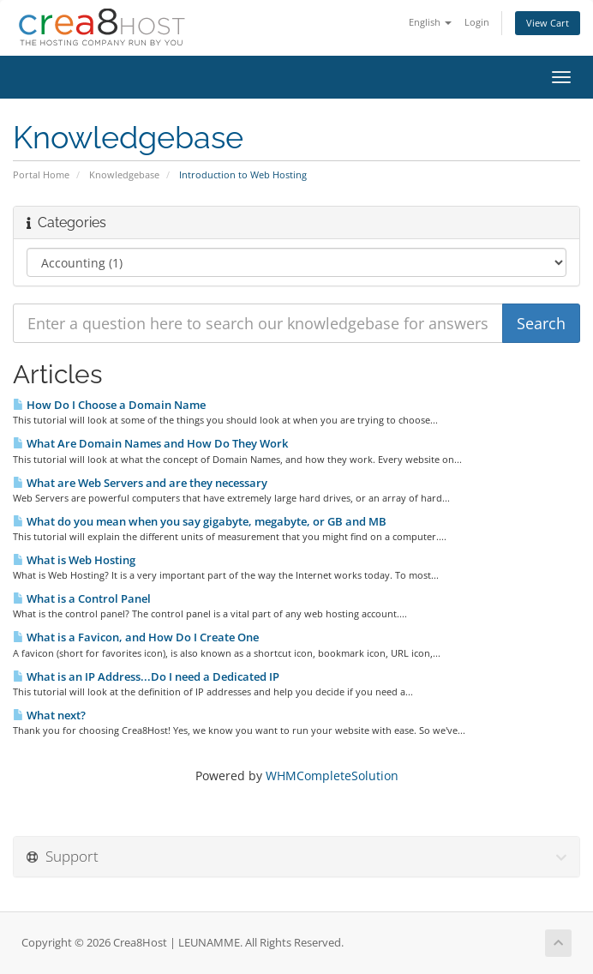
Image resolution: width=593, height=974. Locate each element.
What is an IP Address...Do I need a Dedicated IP (146, 676)
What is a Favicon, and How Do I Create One (136, 637)
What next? (49, 715)
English (430, 21)
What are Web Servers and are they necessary (140, 482)
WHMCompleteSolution (332, 775)
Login (476, 21)
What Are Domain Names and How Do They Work (150, 443)
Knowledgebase (124, 174)
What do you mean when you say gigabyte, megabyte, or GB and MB (199, 521)
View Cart (547, 22)
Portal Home (41, 174)
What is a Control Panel (82, 598)
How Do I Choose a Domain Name (109, 404)
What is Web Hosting (74, 560)
